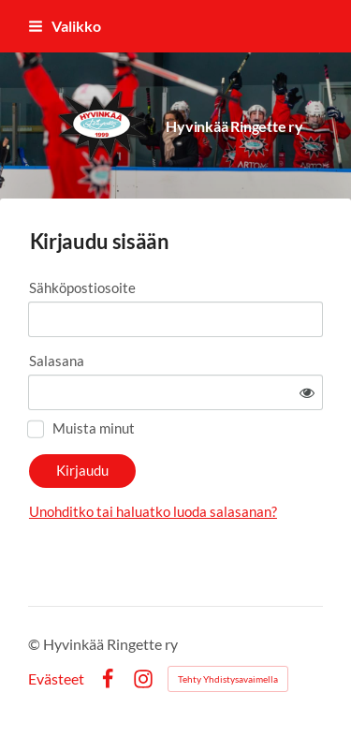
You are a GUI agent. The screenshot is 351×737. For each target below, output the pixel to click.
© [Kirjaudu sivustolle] (35, 644)
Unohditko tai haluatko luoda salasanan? (153, 511)
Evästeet (56, 678)
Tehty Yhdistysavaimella (228, 679)
